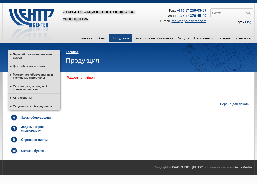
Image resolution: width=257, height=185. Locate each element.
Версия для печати (234, 104)
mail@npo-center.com (189, 21)
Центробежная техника (29, 66)
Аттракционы (22, 97)
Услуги (183, 38)
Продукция (120, 38)
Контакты (243, 38)
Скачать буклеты (34, 151)
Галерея (224, 38)
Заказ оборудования (36, 117)
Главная (85, 38)
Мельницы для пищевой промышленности (30, 88)
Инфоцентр (203, 38)
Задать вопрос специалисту (32, 128)
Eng (248, 22)
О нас (101, 38)
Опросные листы (34, 140)
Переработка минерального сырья (32, 56)
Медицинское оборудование (33, 106)
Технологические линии (153, 38)
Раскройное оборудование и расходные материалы (33, 76)
